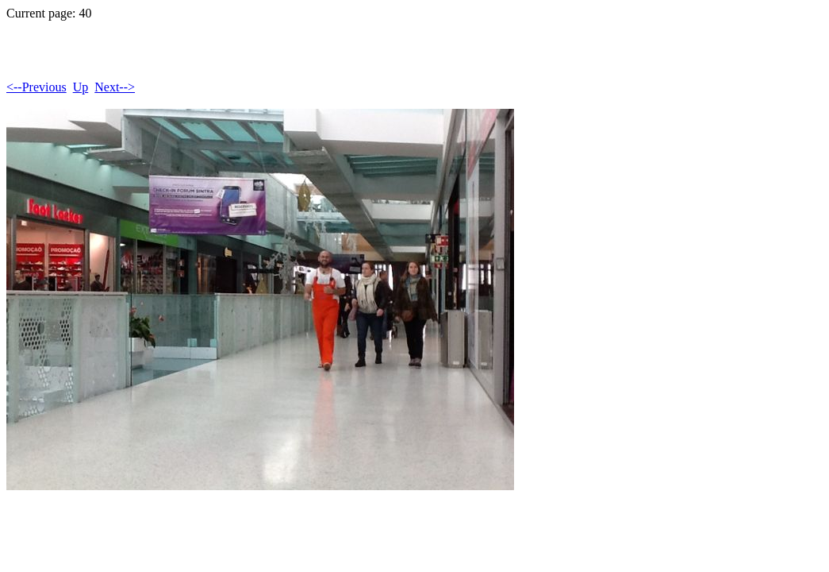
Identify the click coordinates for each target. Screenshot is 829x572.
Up (81, 87)
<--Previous (36, 87)
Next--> (114, 87)
